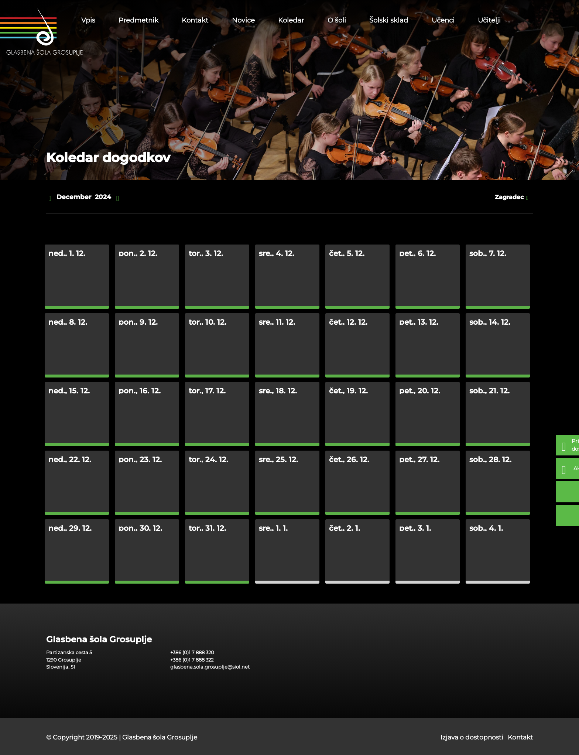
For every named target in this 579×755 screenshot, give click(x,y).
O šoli (337, 20)
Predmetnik (138, 20)
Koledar (291, 20)
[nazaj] (49, 197)
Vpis (88, 20)
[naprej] (117, 197)
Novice (243, 20)
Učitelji (489, 20)
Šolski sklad (388, 20)
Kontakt (195, 20)
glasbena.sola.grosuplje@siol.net (210, 667)
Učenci (443, 20)
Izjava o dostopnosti (472, 737)
